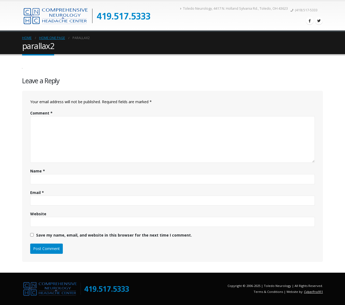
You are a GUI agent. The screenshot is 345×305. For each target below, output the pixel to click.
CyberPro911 (313, 292)
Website (38, 213)
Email (37, 192)
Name (37, 171)
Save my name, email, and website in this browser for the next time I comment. (114, 235)
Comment (41, 113)
